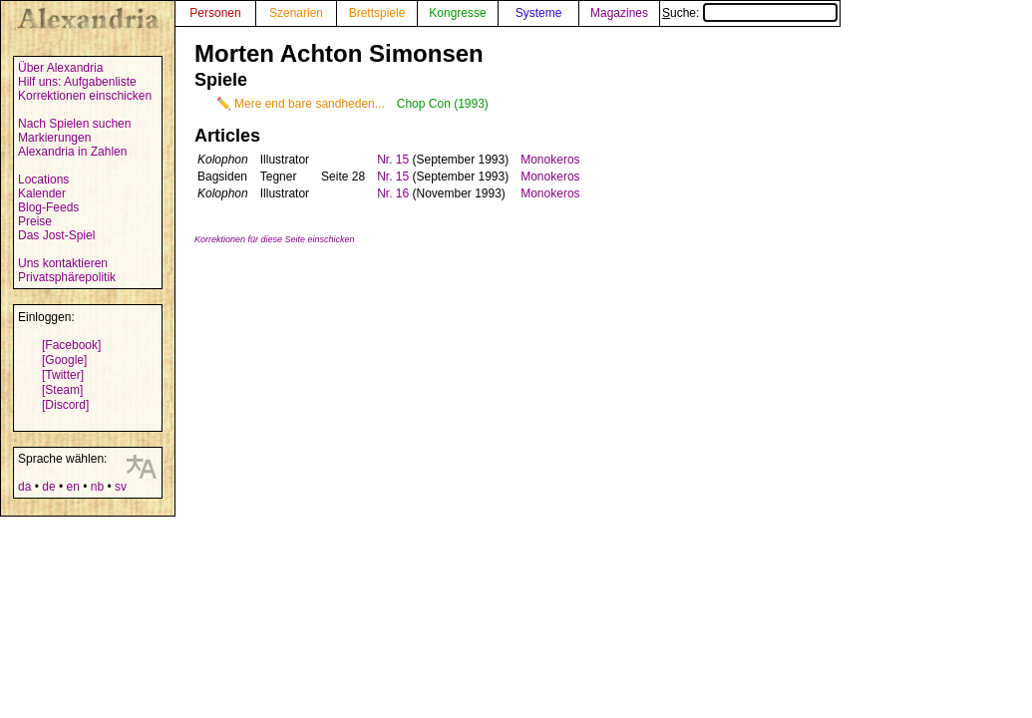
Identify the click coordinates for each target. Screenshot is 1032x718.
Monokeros (549, 160)
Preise (35, 221)
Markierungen (54, 138)
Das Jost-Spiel (56, 235)
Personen (214, 13)
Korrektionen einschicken (85, 96)
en (72, 487)
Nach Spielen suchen (74, 124)
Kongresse (457, 13)
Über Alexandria (60, 68)
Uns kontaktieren (63, 263)
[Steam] (62, 390)
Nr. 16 (393, 193)
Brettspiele (377, 13)
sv (121, 487)
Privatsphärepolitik (67, 277)
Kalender (42, 193)
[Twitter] (63, 375)
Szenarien (296, 13)
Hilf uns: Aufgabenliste (77, 82)
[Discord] (65, 405)
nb (97, 487)
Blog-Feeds (48, 207)
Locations (43, 179)
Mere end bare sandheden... (309, 104)
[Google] (64, 360)
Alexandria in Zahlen (72, 152)
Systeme (539, 13)
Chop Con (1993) (443, 104)
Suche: (750, 13)
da (24, 487)
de (48, 487)
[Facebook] (71, 345)
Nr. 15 (393, 160)
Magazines (619, 13)
